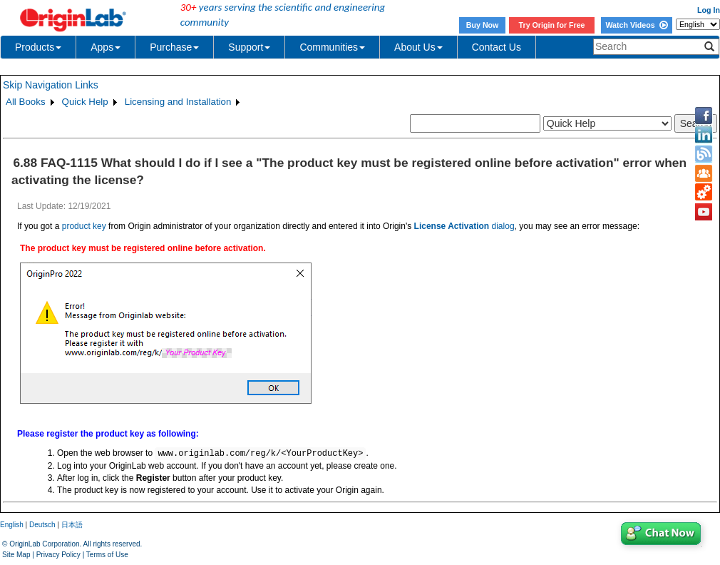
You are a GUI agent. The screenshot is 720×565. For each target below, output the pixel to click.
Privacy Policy (58, 555)
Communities (332, 47)
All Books (26, 101)
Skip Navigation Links (50, 85)
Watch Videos (636, 25)
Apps (105, 47)
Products (38, 47)
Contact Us (496, 47)
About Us (418, 47)
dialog (464, 226)
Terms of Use (107, 555)
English (12, 525)
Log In (708, 10)
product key (84, 226)
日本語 (72, 525)
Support (249, 47)
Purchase (174, 47)
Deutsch (42, 525)
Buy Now (482, 25)
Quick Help (85, 101)
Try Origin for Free (552, 25)
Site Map (16, 555)
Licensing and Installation (178, 101)
